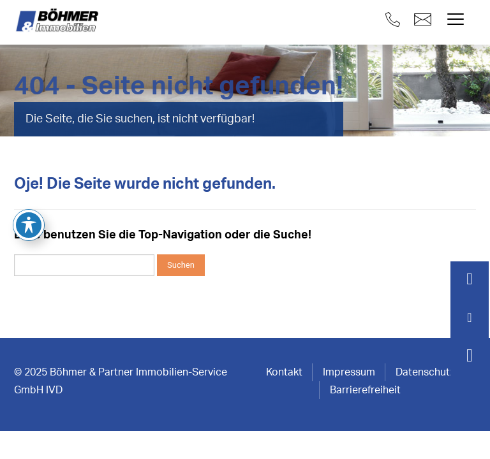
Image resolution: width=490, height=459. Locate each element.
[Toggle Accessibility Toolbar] (28, 187)
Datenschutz (425, 372)
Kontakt (284, 372)
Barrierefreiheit (365, 390)
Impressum (349, 372)
